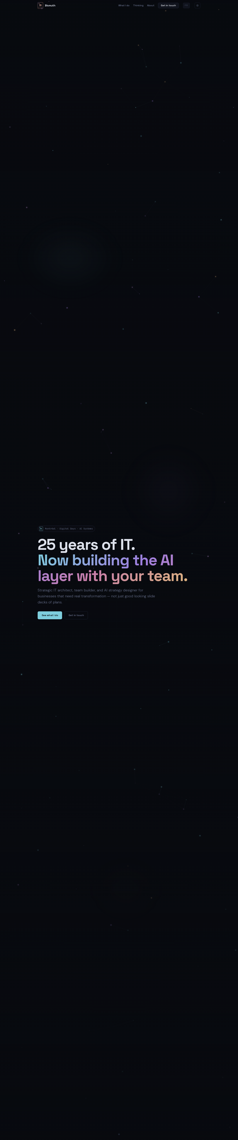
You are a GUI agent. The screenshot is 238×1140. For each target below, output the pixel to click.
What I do (123, 5)
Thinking (138, 5)
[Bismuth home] (46, 5)
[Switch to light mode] (197, 5)
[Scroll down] (119, 1134)
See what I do (50, 615)
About (150, 5)
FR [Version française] (186, 5)
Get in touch (168, 5)
